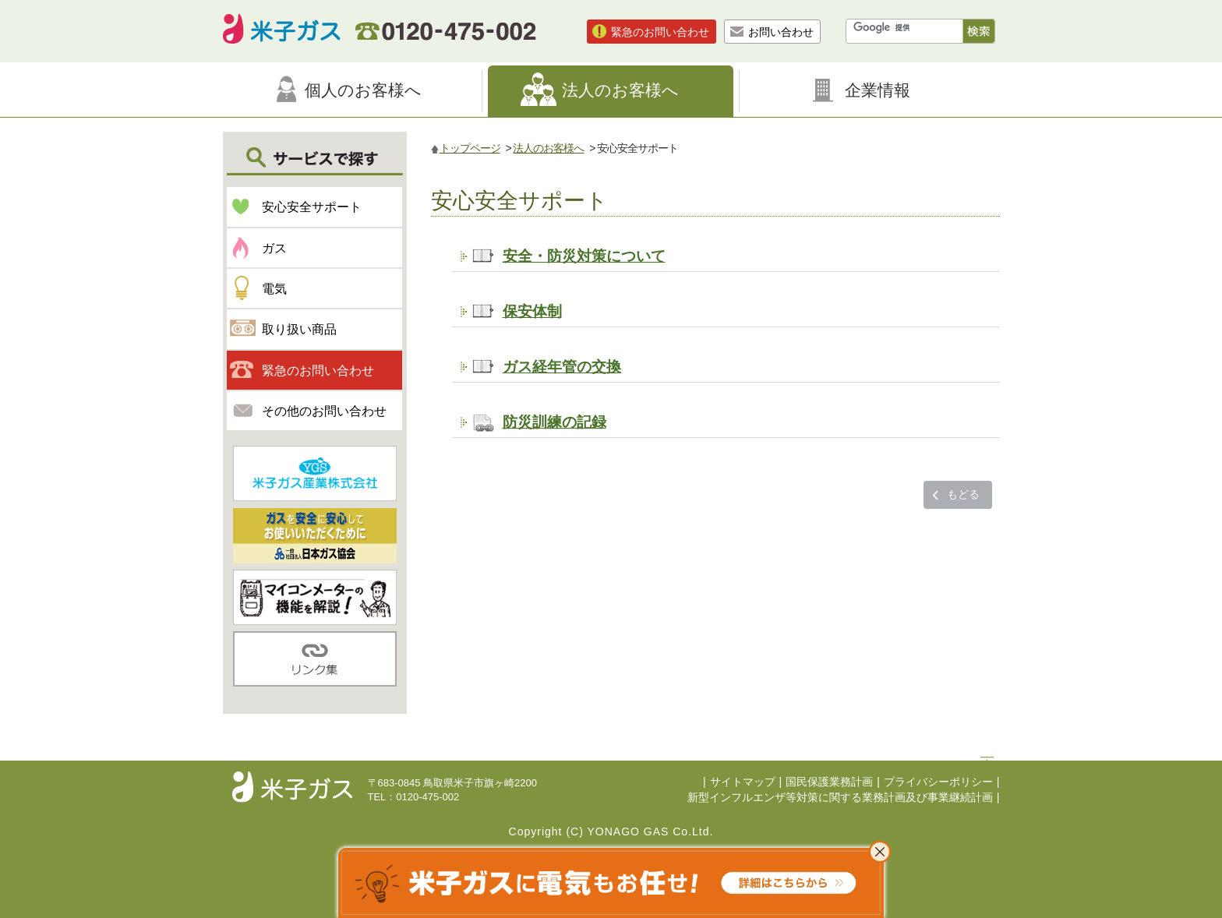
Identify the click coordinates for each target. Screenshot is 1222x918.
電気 (274, 288)
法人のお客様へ (620, 90)
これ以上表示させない (880, 851)
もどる (963, 494)
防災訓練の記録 (554, 421)
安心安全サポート (312, 207)
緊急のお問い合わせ (660, 32)
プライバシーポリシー (938, 782)
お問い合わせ (781, 32)
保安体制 (532, 311)
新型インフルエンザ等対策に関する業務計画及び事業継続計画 (840, 797)
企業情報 (877, 90)
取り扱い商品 (299, 329)
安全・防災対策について (584, 255)
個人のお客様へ (363, 90)
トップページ (470, 148)
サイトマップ (742, 782)
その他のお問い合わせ (324, 411)
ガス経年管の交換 (562, 366)
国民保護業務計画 (829, 782)
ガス (274, 248)
